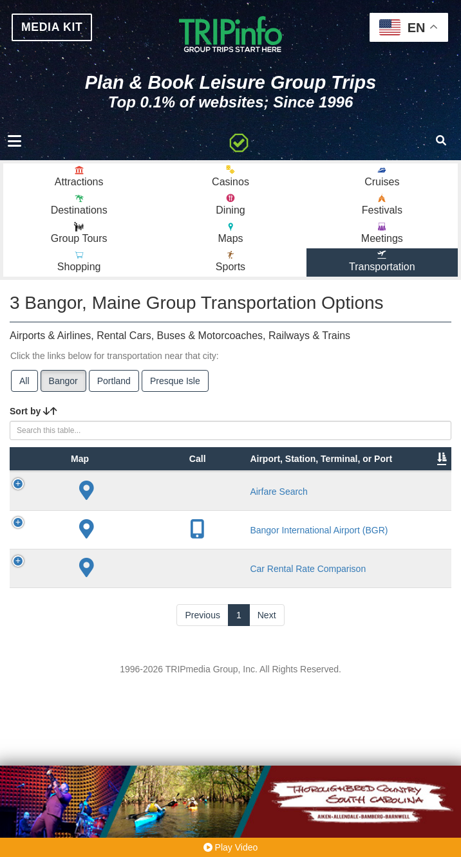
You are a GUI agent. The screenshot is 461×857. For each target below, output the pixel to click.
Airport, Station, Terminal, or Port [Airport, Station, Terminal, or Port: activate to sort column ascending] (159, 485)
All (24, 388)
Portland (114, 388)
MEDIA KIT (58, 28)
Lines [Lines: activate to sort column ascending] (265, 504)
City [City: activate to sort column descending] (219, 504)
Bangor (63, 388)
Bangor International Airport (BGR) (167, 631)
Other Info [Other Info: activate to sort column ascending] (334, 498)
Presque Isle (175, 388)
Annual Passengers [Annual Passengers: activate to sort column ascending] (404, 498)
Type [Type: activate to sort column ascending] (105, 504)
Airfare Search (168, 555)
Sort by (33, 418)
